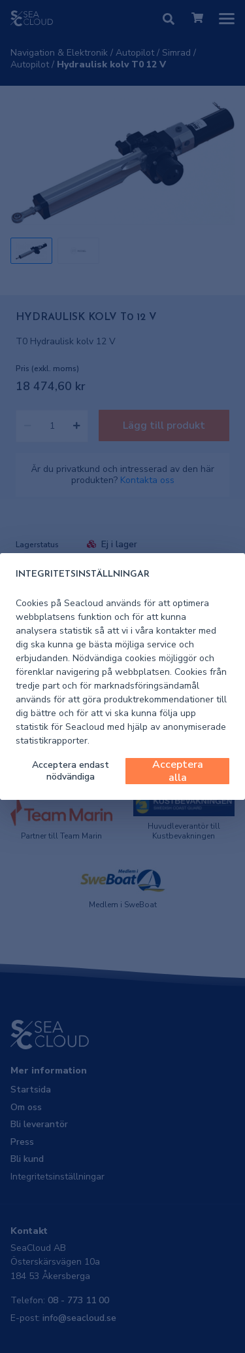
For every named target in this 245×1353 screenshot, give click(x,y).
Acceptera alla (177, 771)
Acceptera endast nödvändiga (70, 771)
